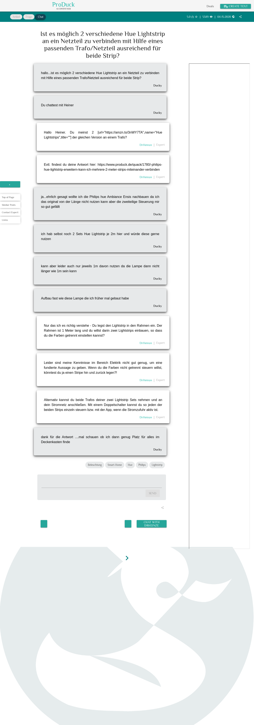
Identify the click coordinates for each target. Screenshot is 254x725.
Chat (40, 16)
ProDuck (63, 4)
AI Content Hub (63, 9)
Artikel (16, 16)
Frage (29, 16)
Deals (210, 6)
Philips (142, 464)
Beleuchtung (95, 464)
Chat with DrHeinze (151, 523)
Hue (130, 464)
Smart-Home (115, 464)
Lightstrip (157, 464)
